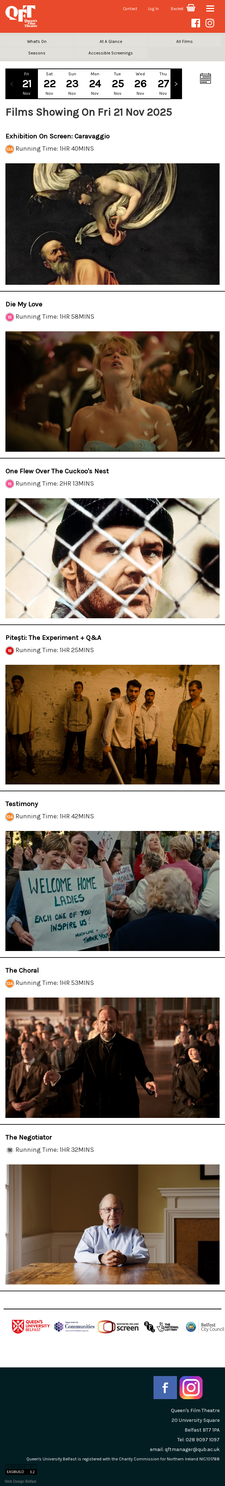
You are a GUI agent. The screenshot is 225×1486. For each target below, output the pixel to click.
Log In (153, 8)
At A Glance (111, 41)
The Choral (22, 970)
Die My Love (23, 304)
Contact (130, 8)
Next (175, 83)
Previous (11, 83)
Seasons (37, 53)
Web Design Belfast (20, 1481)
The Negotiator (28, 1137)
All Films (184, 41)
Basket (183, 8)
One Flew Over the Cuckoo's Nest (57, 471)
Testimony (21, 804)
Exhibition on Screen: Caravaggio (57, 136)
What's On (37, 41)
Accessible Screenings (110, 53)
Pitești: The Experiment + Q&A (53, 638)
